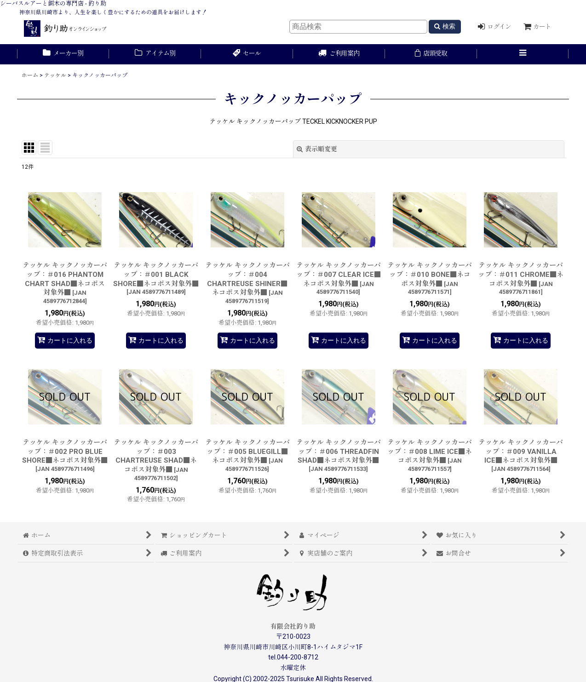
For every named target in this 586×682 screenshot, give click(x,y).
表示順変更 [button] (317, 149)
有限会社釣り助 (293, 626)
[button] (523, 54)
